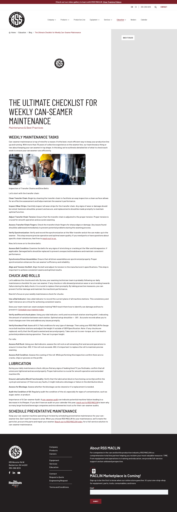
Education (120, 19)
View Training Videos (112, 2)
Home (12, 32)
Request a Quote (56, 477)
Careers (52, 454)
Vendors (133, 19)
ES (136, 7)
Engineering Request (58, 480)
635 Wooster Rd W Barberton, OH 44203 (18, 463)
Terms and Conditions (59, 487)
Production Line (79, 19)
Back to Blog (128, 37)
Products (64, 19)
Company (51, 19)
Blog (30, 32)
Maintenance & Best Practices (26, 127)
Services (107, 19)
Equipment (93, 19)
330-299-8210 (146, 7)
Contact (164, 7)
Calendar (144, 19)
